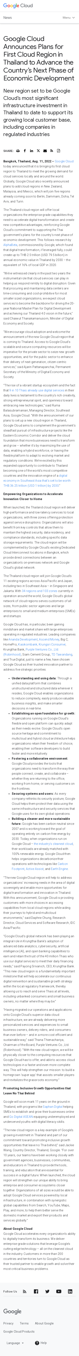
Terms (24, 1323)
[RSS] (24, 1291)
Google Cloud (64, 161)
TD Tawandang (61, 654)
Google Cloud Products (19, 1331)
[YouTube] (58, 1291)
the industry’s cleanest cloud (53, 843)
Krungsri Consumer (52, 644)
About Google (44, 1323)
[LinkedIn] (70, 1291)
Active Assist (35, 869)
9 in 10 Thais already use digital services (36, 390)
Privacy (8, 1323)
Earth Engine (59, 869)
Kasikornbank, (28, 644)
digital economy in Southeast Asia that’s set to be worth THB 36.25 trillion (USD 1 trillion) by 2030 (37, 480)
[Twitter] (47, 1291)
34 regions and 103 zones (40, 591)
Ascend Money (49, 639)
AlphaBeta (10, 245)
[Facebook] (36, 1291)
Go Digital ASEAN (21, 1116)
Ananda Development (23, 639)
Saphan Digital (53, 1106)
